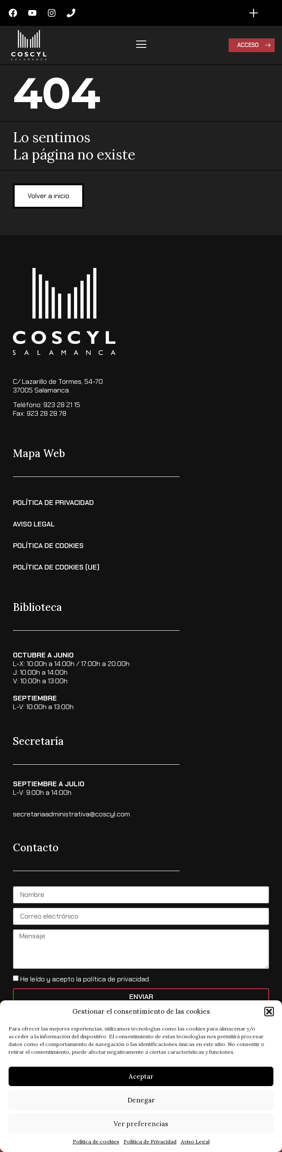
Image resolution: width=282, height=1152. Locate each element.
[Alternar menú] (253, 13)
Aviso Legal (195, 1141)
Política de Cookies (48, 545)
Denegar (141, 1100)
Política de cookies (96, 1141)
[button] (269, 1011)
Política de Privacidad (150, 1141)
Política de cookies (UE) (56, 567)
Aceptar (141, 1076)
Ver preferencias (141, 1124)
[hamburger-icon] (141, 45)
